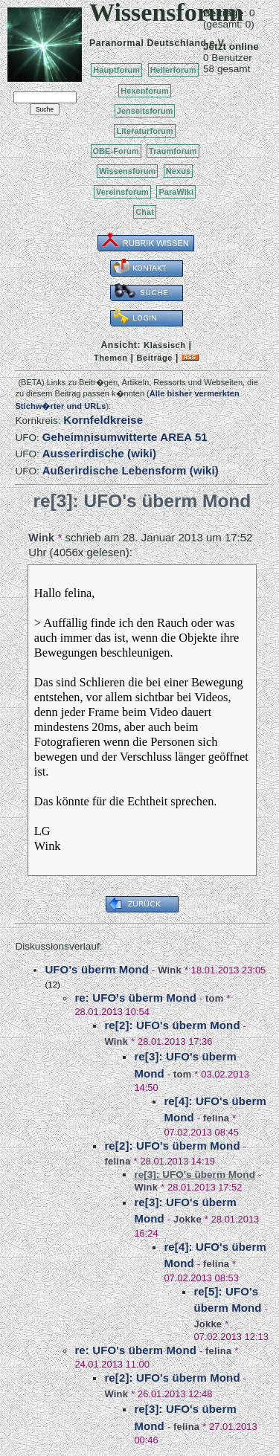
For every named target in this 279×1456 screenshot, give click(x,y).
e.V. (217, 43)
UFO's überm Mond (97, 969)
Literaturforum (144, 130)
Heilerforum (173, 69)
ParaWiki (175, 191)
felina (216, 1118)
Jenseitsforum (145, 110)
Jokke (187, 1219)
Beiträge (155, 357)
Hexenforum (145, 90)
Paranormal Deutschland (148, 43)
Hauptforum (116, 69)
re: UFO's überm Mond (135, 997)
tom (214, 998)
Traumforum (173, 150)
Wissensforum (127, 171)
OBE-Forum (116, 150)
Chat (144, 211)
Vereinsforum (122, 191)
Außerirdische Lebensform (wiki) (130, 470)
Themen (110, 357)
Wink (41, 538)
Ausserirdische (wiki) (99, 453)
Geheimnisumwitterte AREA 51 (125, 437)
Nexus (178, 171)
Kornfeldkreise (103, 419)
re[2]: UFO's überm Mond (172, 1025)
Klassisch (164, 345)
